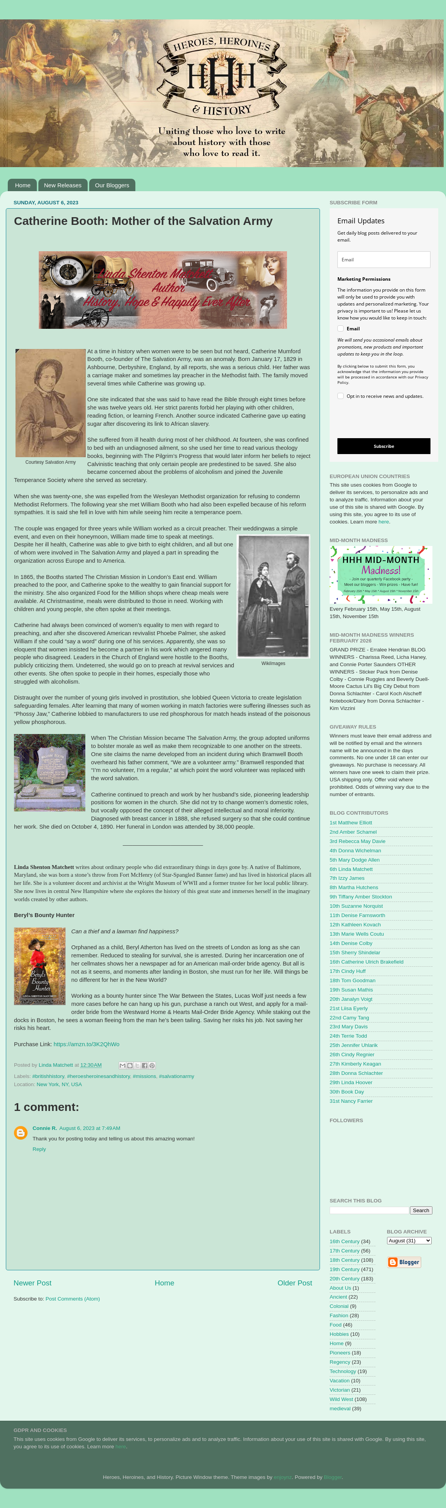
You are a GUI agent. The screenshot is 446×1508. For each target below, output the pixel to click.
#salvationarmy (176, 1076)
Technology (343, 1371)
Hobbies (339, 1334)
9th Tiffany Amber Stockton (361, 897)
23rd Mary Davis (349, 1027)
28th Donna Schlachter (356, 1073)
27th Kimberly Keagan (355, 1064)
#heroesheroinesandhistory (98, 1076)
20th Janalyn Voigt (351, 999)
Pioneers (340, 1353)
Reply (39, 1149)
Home (23, 185)
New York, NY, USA (59, 1084)
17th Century (345, 1251)
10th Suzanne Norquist (356, 906)
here (384, 522)
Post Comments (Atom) (73, 1299)
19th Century (345, 1269)
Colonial (339, 1306)
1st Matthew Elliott (351, 823)
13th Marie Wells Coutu (357, 934)
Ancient (338, 1297)
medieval (340, 1408)
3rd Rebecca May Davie (357, 841)
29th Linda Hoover (351, 1082)
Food (336, 1325)
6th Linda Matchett (351, 869)
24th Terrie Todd (348, 1036)
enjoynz (283, 1477)
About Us (340, 1288)
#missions (144, 1076)
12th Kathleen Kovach (355, 925)
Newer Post (33, 1283)
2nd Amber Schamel (353, 832)
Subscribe (384, 446)
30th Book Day (347, 1092)
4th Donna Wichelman (355, 850)
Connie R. (45, 1128)
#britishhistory (48, 1076)
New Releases (63, 185)
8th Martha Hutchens (354, 887)
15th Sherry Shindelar (355, 952)
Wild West (341, 1399)
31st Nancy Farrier (351, 1101)
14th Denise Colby (351, 943)
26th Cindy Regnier (352, 1054)
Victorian (340, 1390)
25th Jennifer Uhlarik (354, 1045)
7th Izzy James (347, 878)
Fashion (339, 1315)
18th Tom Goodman (352, 980)
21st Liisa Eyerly (349, 1008)
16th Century (345, 1241)
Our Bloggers (112, 185)
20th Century (345, 1279)
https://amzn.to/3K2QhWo (86, 1044)
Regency (340, 1362)
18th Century (345, 1260)
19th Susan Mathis (351, 990)
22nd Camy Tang (349, 1018)
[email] (383, 259)
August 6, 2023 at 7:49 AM (89, 1128)
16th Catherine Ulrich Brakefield (367, 962)
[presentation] (377, 420)
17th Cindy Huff (348, 971)
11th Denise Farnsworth (357, 915)
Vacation (340, 1381)
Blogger (333, 1477)
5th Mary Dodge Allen (355, 860)
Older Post (295, 1283)
